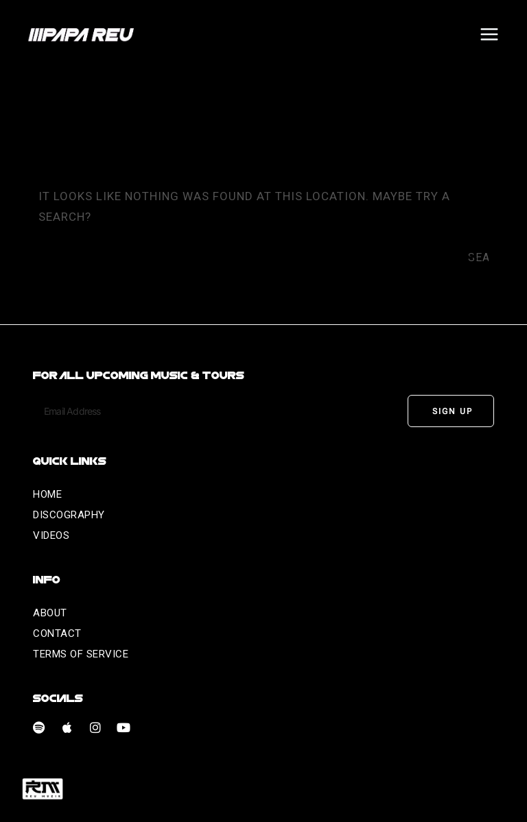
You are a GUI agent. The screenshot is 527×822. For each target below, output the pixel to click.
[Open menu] (489, 34)
